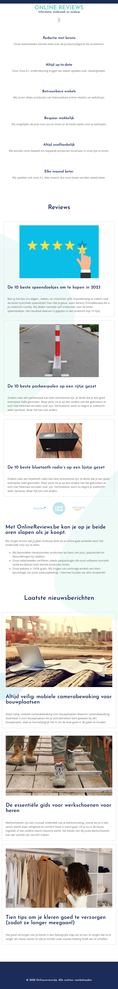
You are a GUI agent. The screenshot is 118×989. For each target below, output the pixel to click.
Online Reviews (59, 8)
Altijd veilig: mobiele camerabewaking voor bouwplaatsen (59, 699)
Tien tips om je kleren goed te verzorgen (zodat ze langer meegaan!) (56, 920)
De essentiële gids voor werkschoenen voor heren (58, 808)
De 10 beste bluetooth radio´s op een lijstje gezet (56, 467)
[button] (59, 20)
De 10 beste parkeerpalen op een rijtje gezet (51, 386)
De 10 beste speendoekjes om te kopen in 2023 (54, 287)
